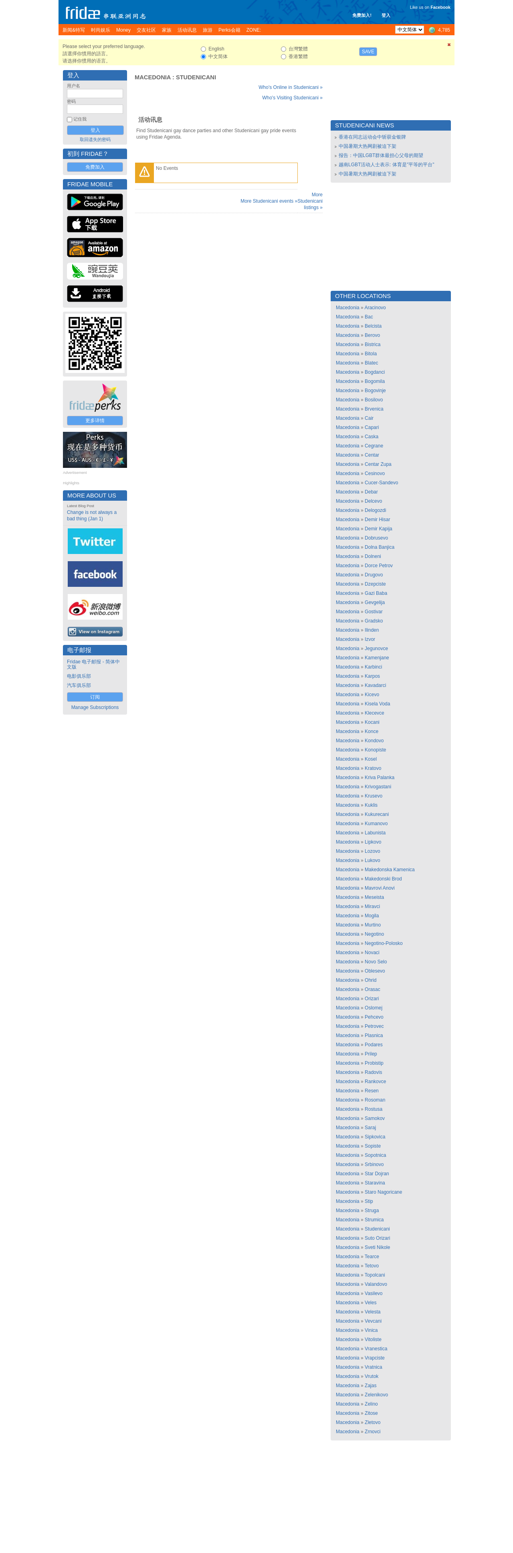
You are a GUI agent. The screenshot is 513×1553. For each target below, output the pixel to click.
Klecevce (374, 713)
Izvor (370, 639)
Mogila (372, 916)
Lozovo (372, 851)
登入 (386, 15)
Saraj (370, 1127)
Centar (372, 455)
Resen (372, 1091)
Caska (371, 436)
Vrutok (371, 1376)
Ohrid (370, 980)
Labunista (375, 833)
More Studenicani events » (268, 201)
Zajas (370, 1385)
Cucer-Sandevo (381, 482)
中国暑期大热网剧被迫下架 (367, 146)
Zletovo (372, 1422)
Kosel (371, 759)
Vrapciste (375, 1358)
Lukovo (372, 860)
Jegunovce (376, 648)
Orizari (372, 998)
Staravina (375, 1183)
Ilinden (372, 630)
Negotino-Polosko (384, 943)
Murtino (373, 925)
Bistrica (372, 344)
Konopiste (375, 750)
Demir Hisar (377, 519)
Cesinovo (375, 473)
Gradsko (374, 621)
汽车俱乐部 (79, 685)
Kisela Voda (377, 704)
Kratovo (373, 768)
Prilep (371, 1054)
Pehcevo (374, 1017)
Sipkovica (375, 1137)
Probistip (374, 1063)
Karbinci (373, 667)
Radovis (373, 1072)
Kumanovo (376, 823)
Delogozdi (375, 510)
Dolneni (373, 556)
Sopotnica (375, 1155)
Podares (374, 1044)
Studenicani (196, 77)
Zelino (371, 1404)
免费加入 (95, 167)
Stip (369, 1201)
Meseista (374, 897)
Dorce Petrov (379, 565)
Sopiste (373, 1146)
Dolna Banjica (379, 547)
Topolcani (375, 1275)
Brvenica (374, 409)
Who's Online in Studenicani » (291, 87)
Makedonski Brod (383, 879)
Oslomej (373, 1008)
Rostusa (373, 1109)
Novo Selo (376, 962)
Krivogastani (378, 787)
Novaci (372, 952)
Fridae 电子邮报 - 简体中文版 (93, 664)
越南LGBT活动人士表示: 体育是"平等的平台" (386, 164)
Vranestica (376, 1349)
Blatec (371, 363)
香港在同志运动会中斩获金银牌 (372, 137)
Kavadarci (375, 685)
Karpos (372, 676)
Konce (371, 731)
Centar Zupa (378, 464)
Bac (369, 317)
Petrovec (374, 1026)
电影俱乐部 (79, 676)
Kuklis (371, 805)
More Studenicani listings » (310, 201)
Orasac (372, 989)
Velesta (372, 1312)
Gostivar (374, 611)
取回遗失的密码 (95, 139)
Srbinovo (374, 1164)
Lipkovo (373, 842)
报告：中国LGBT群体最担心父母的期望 (381, 155)
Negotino (374, 934)
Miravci (372, 906)
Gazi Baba (376, 593)
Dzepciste (375, 584)
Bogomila (375, 381)
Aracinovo (375, 307)
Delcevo (373, 501)
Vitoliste (373, 1339)
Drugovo (374, 575)
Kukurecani (377, 814)
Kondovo (374, 740)
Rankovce (375, 1081)
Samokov (375, 1118)
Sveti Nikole (377, 1247)
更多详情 (95, 420)
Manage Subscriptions (95, 707)
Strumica (374, 1220)
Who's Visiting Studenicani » (292, 98)
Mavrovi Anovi (380, 888)
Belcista (373, 326)
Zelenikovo (376, 1395)
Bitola (371, 354)
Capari (372, 427)
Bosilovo (374, 400)
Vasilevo (373, 1293)
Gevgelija (375, 602)
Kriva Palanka (379, 777)
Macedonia (153, 77)
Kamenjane (377, 658)
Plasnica (374, 1035)
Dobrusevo (376, 538)
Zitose (371, 1413)
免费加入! (362, 15)
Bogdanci (375, 372)
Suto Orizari (377, 1238)
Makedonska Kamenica (390, 869)
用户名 (73, 85)
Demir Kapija (378, 529)
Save (368, 51)
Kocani (372, 722)
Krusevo (373, 796)
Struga (372, 1210)
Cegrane (374, 446)
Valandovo (376, 1284)
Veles (370, 1302)
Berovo (372, 335)
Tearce (372, 1256)
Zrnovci (372, 1431)
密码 (71, 101)
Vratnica (373, 1367)
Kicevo (372, 694)
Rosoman (375, 1100)
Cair (369, 418)
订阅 (95, 697)
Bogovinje (375, 390)
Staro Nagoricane (383, 1192)
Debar (371, 492)
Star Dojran (377, 1173)
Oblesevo (375, 971)
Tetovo (372, 1266)
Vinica (371, 1330)
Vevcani (373, 1321)
